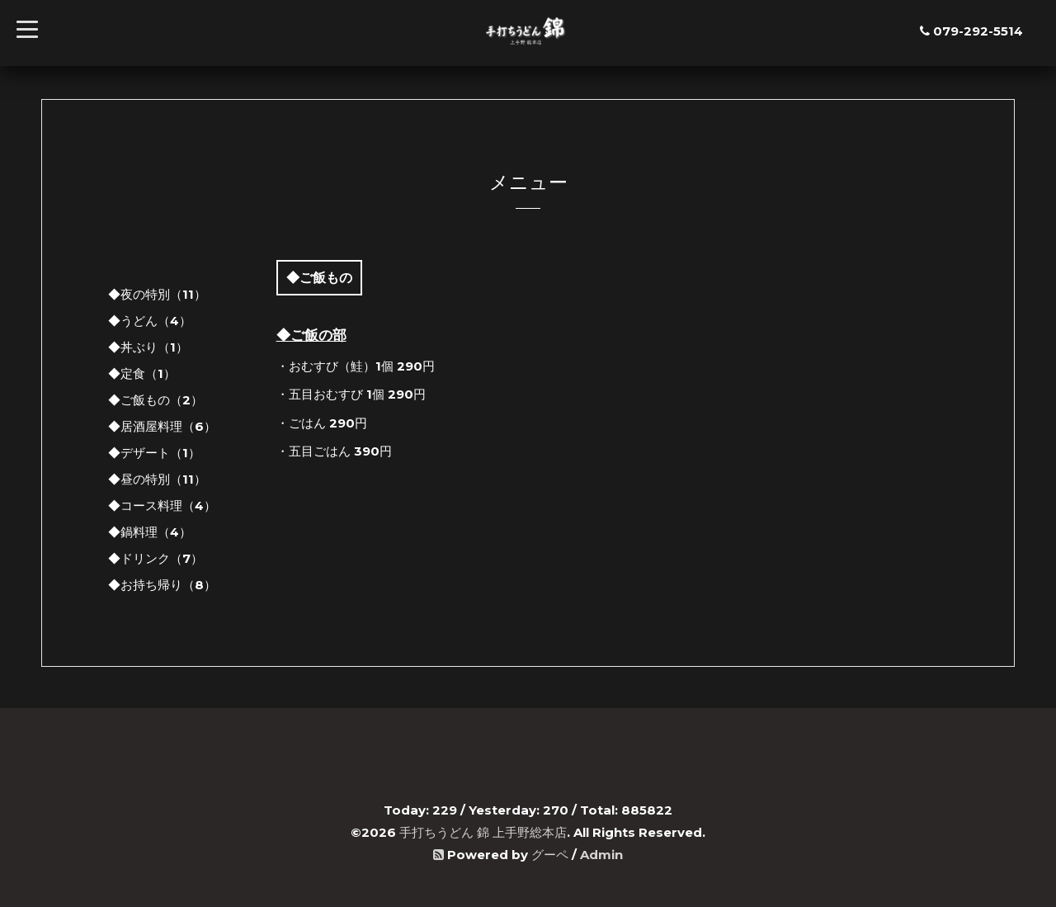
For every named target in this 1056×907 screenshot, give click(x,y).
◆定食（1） (142, 373)
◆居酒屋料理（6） (162, 426)
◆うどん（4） (149, 320)
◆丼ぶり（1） (148, 347)
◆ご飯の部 (311, 335)
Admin (601, 854)
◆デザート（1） (154, 453)
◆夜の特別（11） (157, 294)
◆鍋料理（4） (149, 532)
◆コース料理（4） (162, 505)
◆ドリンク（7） (155, 558)
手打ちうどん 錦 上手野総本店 (483, 832)
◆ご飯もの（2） (155, 400)
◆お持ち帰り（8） (162, 585)
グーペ (549, 854)
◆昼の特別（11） (157, 479)
